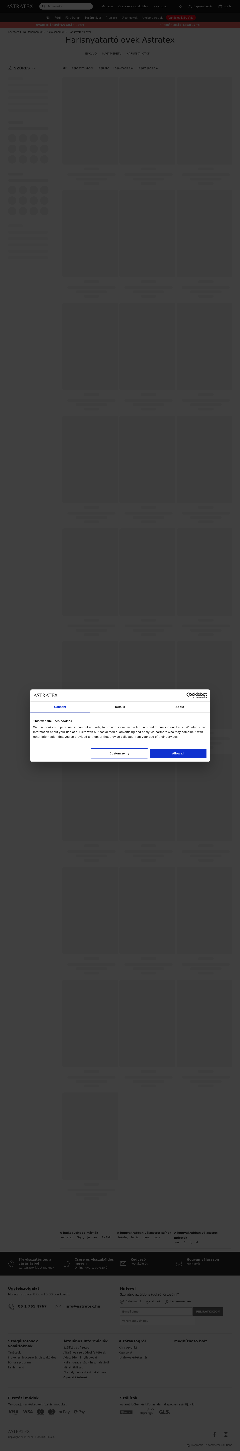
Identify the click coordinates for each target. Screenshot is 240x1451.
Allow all (178, 753)
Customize (119, 753)
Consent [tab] (60, 706)
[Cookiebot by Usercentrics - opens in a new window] (189, 695)
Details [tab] (120, 706)
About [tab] (180, 706)
